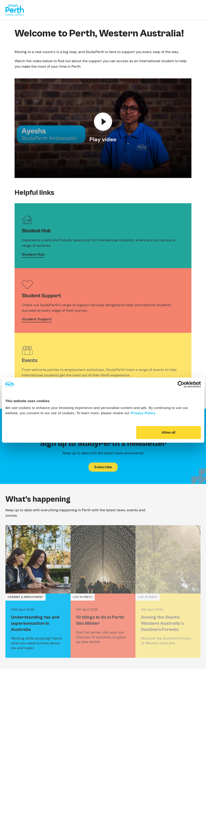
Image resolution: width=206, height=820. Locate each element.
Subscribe (103, 467)
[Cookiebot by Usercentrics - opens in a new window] (181, 384)
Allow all (168, 432)
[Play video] (103, 128)
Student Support (37, 319)
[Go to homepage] (14, 10)
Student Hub (33, 254)
